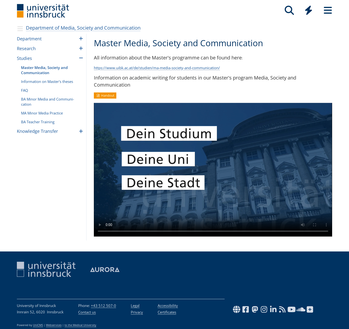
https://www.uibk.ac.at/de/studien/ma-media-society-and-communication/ (157, 67)
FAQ (24, 90)
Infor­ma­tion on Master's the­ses (47, 81)
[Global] (309, 11)
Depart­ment (29, 39)
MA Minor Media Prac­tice (42, 113)
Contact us (87, 312)
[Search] (289, 10)
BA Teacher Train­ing (38, 121)
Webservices (54, 325)
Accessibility (168, 305)
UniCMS (38, 325)
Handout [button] (105, 95)
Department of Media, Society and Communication (83, 27)
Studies (24, 58)
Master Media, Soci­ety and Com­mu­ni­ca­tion (44, 70)
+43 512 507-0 (103, 305)
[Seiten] (328, 10)
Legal (135, 305)
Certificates (167, 312)
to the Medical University (80, 325)
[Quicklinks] (308, 10)
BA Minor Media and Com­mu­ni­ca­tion (47, 102)
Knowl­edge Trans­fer (37, 131)
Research (26, 48)
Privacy (137, 312)
